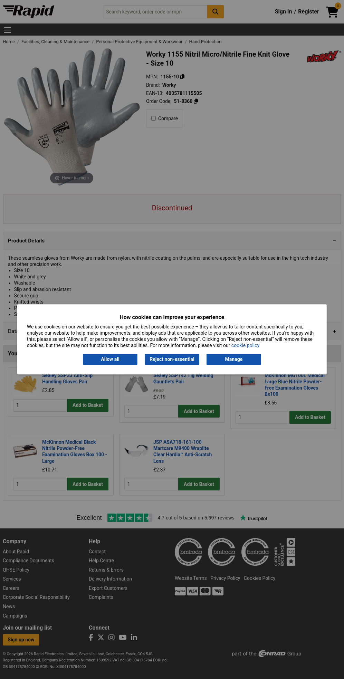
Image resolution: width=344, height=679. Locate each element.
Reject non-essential (172, 359)
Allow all (110, 359)
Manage (234, 359)
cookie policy (245, 345)
